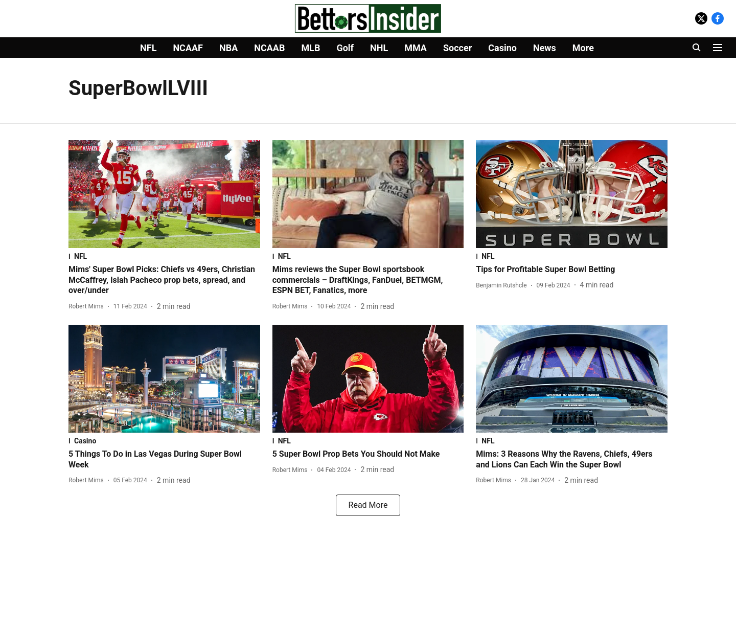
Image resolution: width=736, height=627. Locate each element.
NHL (379, 47)
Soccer (457, 47)
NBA (228, 47)
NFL (148, 47)
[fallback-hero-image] (164, 194)
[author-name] (88, 306)
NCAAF (188, 47)
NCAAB (269, 47)
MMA (415, 47)
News (544, 47)
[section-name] (164, 256)
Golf (345, 47)
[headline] (164, 280)
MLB (310, 47)
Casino (502, 47)
